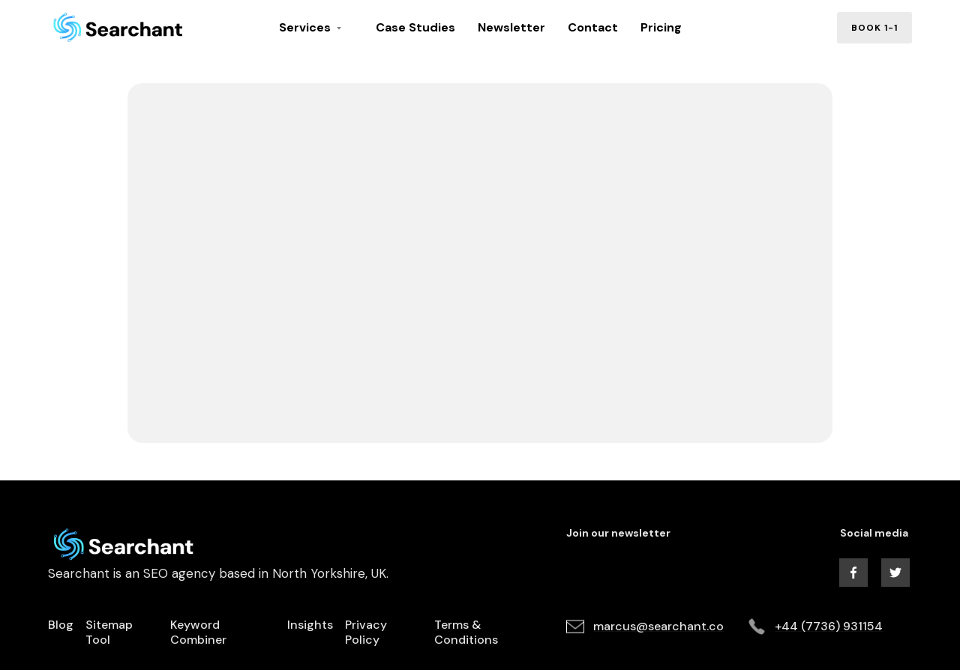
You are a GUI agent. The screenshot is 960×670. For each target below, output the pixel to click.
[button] (316, 28)
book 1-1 (874, 28)
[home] (127, 28)
